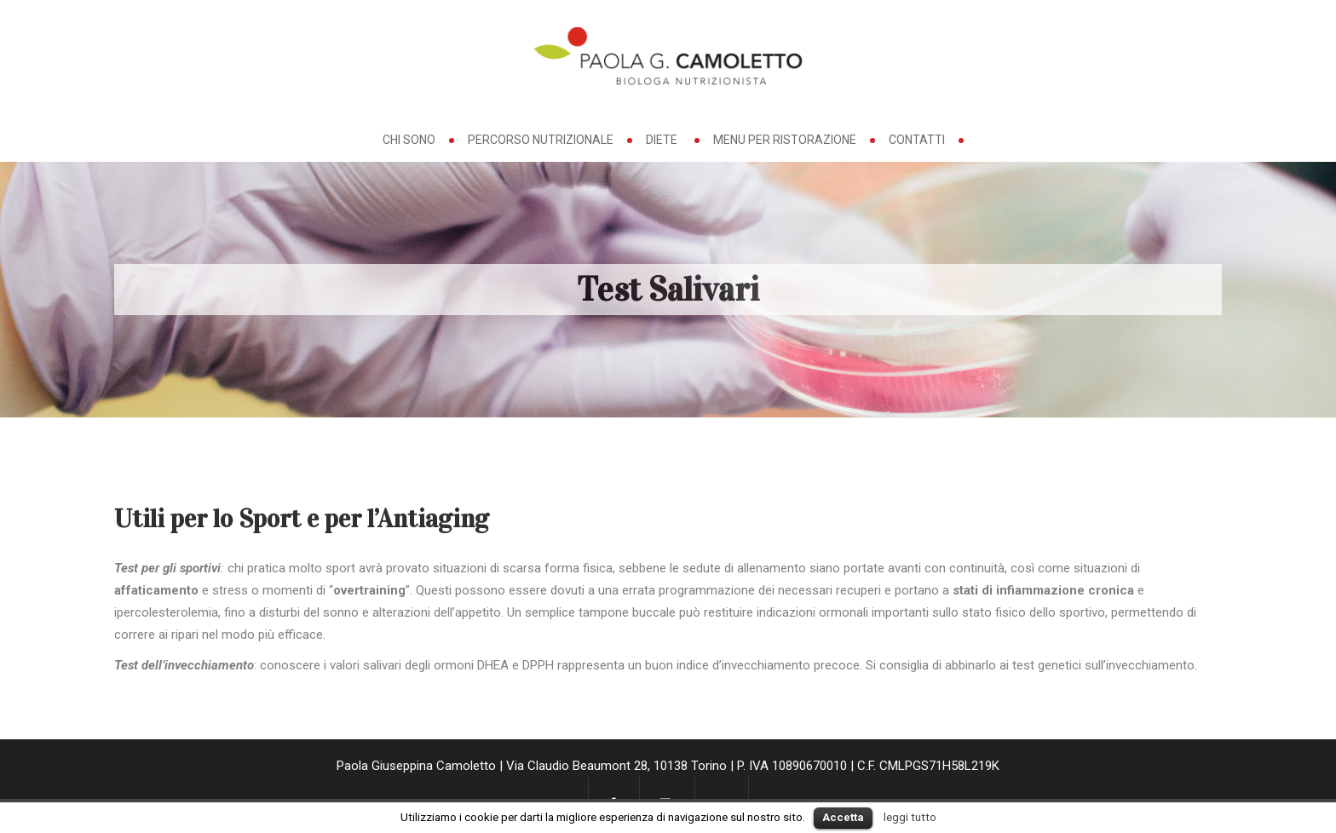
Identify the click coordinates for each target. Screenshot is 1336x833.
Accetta (843, 817)
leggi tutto (910, 817)
